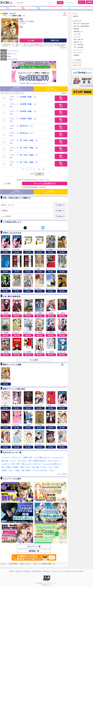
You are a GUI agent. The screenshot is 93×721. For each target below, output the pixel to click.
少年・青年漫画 (78, 47)
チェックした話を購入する (45, 183)
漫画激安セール (78, 31)
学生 (13, 464)
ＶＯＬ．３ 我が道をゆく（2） (22, 133)
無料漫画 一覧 (34, 551)
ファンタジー (5, 457)
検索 (60, 2)
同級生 (18, 470)
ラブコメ (13, 460)
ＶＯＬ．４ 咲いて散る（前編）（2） (24, 148)
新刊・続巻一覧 (78, 39)
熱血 (2, 467)
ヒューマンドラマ (12, 50)
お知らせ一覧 (77, 65)
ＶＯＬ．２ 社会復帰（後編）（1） (23, 111)
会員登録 (89, 2)
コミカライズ (5, 464)
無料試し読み (55, 40)
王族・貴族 (35, 467)
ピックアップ (77, 21)
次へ (44, 169)
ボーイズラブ (22, 460)
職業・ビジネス (25, 467)
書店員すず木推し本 (40, 460)
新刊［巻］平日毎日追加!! (81, 23)
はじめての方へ (77, 62)
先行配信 (4, 470)
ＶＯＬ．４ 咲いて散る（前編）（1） (24, 140)
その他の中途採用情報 (86, 86)
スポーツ (44, 467)
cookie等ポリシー (47, 571)
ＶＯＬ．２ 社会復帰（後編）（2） (23, 119)
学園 (30, 460)
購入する (61, 98)
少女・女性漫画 (78, 44)
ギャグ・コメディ (53, 460)
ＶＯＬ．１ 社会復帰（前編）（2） (23, 104)
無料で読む (6, 316)
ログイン (81, 2)
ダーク (51, 467)
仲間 (18, 464)
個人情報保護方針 (26, 571)
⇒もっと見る (61, 474)
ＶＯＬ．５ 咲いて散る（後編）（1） (24, 155)
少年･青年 (22, 23)
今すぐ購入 (31, 40)
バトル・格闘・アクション (42, 457)
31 (39, 169)
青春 (56, 467)
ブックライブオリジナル (39, 470)
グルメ (51, 470)
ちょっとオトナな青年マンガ (52, 464)
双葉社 (9, 56)
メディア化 (77, 34)
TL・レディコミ (78, 50)
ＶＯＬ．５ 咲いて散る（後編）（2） (24, 162)
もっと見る (34, 360)
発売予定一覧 (78, 42)
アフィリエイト (57, 571)
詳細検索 (76, 55)
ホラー (11, 470)
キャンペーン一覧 (33, 546)
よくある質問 (77, 60)
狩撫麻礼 (22, 21)
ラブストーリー (16, 457)
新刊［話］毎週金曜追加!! (81, 26)
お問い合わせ (74, 571)
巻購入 (17, 88)
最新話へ (64, 93)
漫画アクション (12, 53)
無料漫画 (76, 29)
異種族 (8, 467)
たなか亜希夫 (30, 21)
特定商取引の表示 (36, 571)
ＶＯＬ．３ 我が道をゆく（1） (22, 126)
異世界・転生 (28, 457)
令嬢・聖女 (4, 460)
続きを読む (63, 47)
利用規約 (81, 571)
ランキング (77, 37)
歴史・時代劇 (26, 470)
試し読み (5, 252)
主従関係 (15, 467)
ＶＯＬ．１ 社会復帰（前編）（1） (23, 97)
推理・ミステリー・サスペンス (31, 464)
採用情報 (18, 571)
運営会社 (12, 571)
